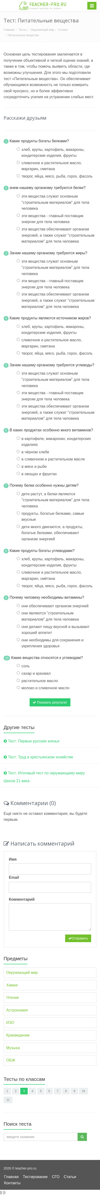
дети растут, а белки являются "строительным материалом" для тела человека (55, 500)
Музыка (13, 1048)
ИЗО (10, 1023)
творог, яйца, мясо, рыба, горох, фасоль (57, 176)
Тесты (22, 29)
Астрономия (17, 1010)
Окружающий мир (42, 29)
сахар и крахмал (36, 673)
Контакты (12, 1183)
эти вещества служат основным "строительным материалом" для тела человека (55, 202)
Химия (12, 985)
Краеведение (18, 1035)
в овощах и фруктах (39, 474)
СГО (55, 1177)
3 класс (63, 29)
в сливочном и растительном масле (53, 459)
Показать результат (50, 702)
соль (25, 666)
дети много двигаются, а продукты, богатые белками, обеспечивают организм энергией (52, 533)
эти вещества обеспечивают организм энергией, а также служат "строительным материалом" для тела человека (58, 235)
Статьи (70, 1177)
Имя (13, 859)
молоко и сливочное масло (45, 688)
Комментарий (22, 899)
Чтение (12, 998)
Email (14, 877)
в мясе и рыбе (34, 467)
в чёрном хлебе (35, 452)
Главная (9, 29)
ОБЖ (10, 1060)
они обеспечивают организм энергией (55, 606)
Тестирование (35, 1177)
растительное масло (39, 681)
